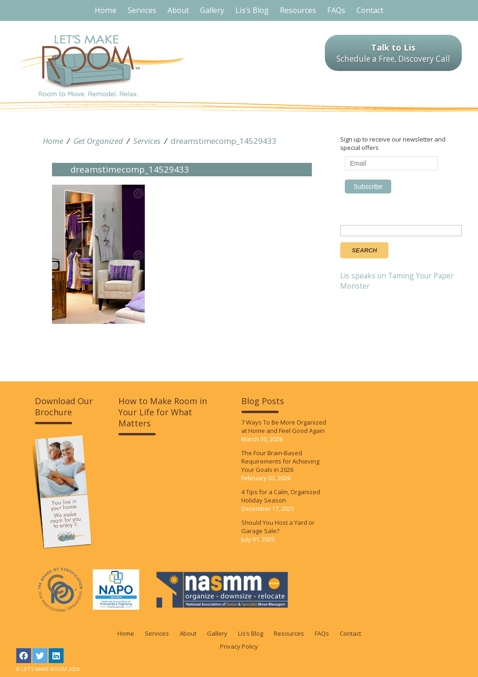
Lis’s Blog (250, 633)
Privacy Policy (239, 646)
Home (53, 140)
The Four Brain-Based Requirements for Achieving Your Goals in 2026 (280, 461)
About (188, 633)
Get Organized (98, 140)
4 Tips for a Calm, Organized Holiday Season (280, 496)
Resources (289, 633)
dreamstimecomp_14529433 (224, 140)
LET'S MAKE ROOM (102, 66)
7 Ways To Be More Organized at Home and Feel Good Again (283, 426)
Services (147, 140)
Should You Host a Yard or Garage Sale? (278, 526)
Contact (350, 633)
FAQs (322, 633)
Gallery (217, 633)
